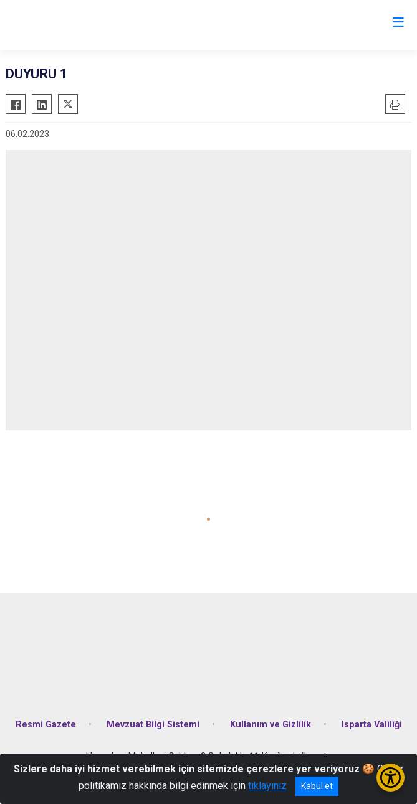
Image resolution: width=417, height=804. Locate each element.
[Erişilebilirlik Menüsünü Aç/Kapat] (390, 778)
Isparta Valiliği (372, 724)
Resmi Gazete (46, 724)
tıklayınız (267, 786)
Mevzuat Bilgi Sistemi (153, 724)
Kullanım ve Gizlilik (270, 724)
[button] (208, 519)
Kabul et (317, 786)
